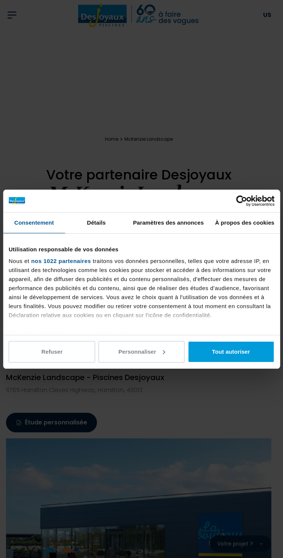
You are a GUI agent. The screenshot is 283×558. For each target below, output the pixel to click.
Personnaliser (141, 351)
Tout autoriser (231, 351)
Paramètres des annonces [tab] (168, 222)
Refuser (52, 351)
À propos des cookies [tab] (244, 222)
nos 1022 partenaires (61, 261)
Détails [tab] (96, 222)
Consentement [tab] (34, 222)
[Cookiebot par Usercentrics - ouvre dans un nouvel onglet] (241, 201)
